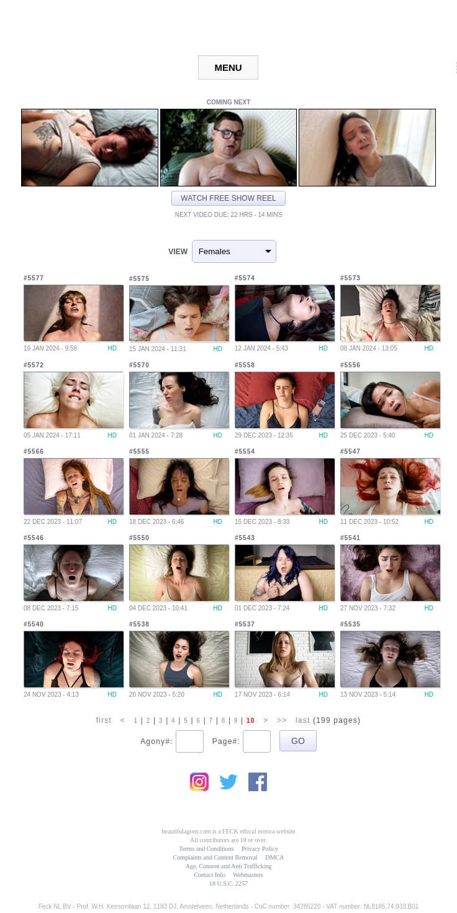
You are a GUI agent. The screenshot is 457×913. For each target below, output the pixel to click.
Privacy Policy (260, 848)
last (303, 720)
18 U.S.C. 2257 (228, 883)
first (104, 720)
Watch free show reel (228, 198)
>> (282, 720)
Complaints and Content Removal (215, 857)
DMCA (274, 857)
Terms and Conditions (206, 848)
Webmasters (248, 874)
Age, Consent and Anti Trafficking (228, 866)
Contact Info (209, 874)
